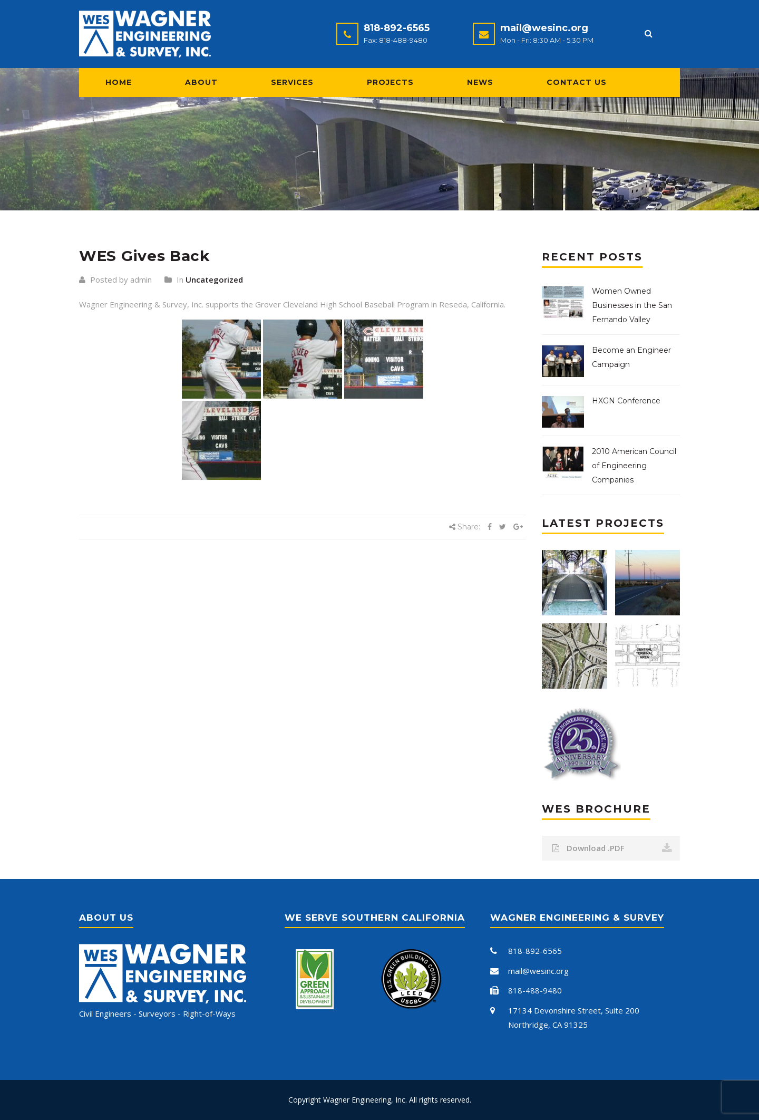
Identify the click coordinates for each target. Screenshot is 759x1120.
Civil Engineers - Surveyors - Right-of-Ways (157, 1013)
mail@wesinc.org (544, 28)
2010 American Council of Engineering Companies (634, 466)
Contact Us (577, 82)
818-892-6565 (397, 28)
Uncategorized (214, 279)
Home (118, 82)
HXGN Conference (626, 400)
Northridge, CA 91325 (548, 1024)
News (480, 82)
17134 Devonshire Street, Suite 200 (573, 1010)
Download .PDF (612, 848)
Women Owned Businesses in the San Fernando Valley (632, 305)
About (201, 82)
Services (292, 82)
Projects (390, 82)
